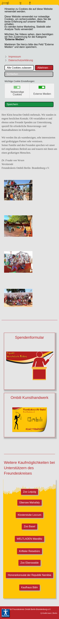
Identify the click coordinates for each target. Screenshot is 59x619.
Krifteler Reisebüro (29, 551)
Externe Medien (42, 94)
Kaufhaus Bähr (29, 587)
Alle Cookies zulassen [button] (19, 67)
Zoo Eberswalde (29, 562)
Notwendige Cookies (17, 93)
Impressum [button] (14, 56)
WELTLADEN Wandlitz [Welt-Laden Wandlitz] (29, 538)
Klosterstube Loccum (29, 515)
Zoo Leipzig (29, 492)
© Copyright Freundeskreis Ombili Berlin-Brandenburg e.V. (26, 609)
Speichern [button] (12, 104)
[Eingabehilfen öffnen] (6, 613)
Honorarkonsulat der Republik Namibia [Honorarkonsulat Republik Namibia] (29, 575)
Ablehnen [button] (42, 67)
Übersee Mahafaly (29, 502)
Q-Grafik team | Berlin (48, 613)
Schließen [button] (12, 74)
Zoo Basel (29, 526)
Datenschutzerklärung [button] (20, 60)
